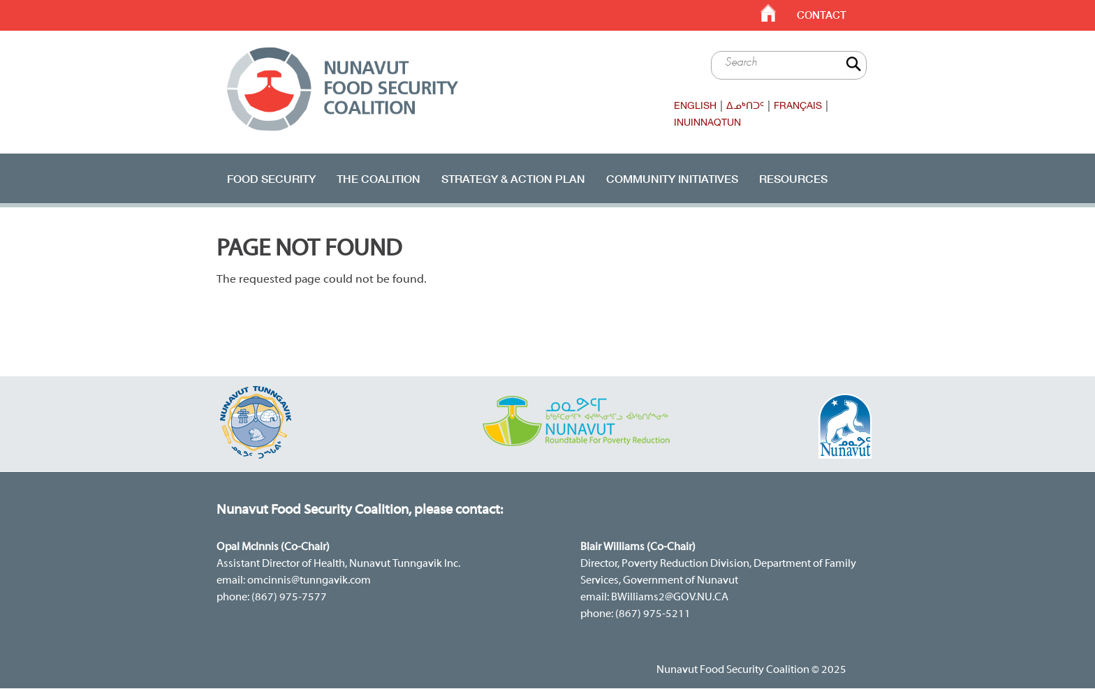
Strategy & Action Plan (513, 178)
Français (798, 105)
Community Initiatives (672, 178)
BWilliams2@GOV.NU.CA (669, 597)
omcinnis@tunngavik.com (309, 580)
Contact (821, 15)
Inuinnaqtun (707, 122)
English (695, 105)
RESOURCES (793, 178)
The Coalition (378, 178)
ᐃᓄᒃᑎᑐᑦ (745, 105)
